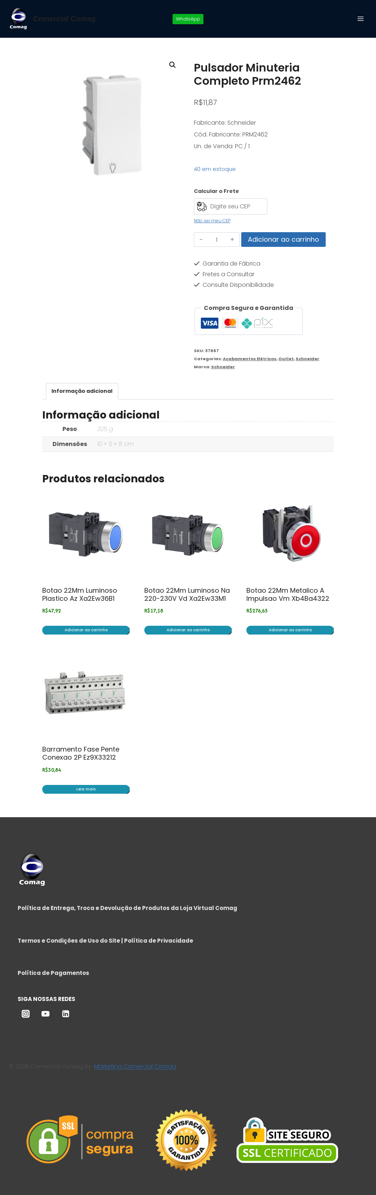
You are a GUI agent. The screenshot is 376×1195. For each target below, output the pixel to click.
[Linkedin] (66, 1014)
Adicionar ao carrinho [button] (86, 630)
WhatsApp (188, 19)
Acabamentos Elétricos (249, 359)
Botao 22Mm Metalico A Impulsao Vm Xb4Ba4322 (287, 594)
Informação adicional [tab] (81, 391)
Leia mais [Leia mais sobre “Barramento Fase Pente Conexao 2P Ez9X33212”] (85, 789)
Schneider (307, 359)
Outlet (286, 359)
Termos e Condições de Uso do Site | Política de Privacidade (105, 940)
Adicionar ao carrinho (283, 239)
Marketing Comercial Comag (135, 1066)
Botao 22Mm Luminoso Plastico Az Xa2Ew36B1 (79, 594)
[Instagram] (26, 1014)
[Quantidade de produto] (217, 239)
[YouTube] (45, 1014)
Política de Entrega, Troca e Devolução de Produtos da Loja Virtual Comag (127, 908)
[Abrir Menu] (360, 18)
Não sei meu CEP (212, 221)
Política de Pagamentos (53, 973)
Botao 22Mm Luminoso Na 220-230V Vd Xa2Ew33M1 (187, 594)
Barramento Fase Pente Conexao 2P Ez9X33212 (80, 753)
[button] (172, 65)
